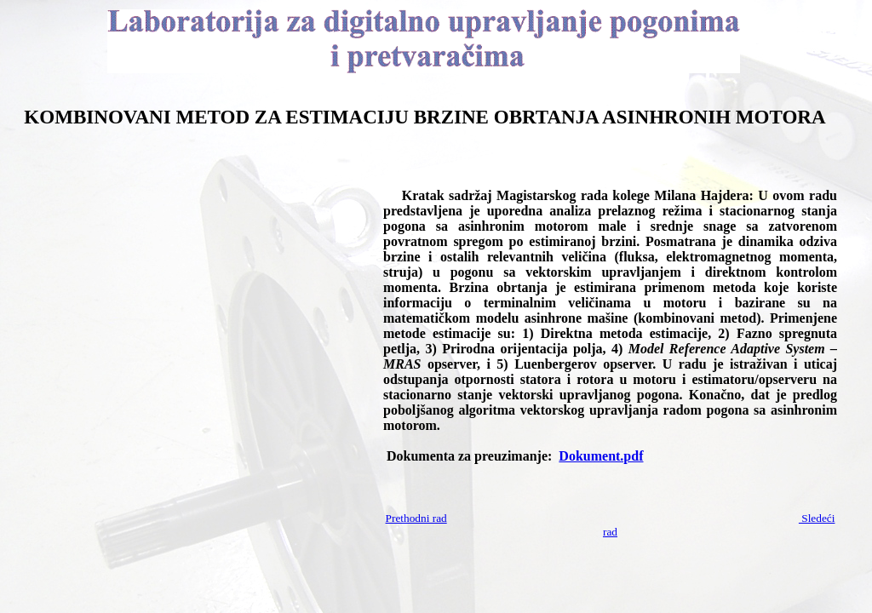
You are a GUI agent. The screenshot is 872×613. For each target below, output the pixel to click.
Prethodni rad (416, 518)
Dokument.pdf (601, 456)
